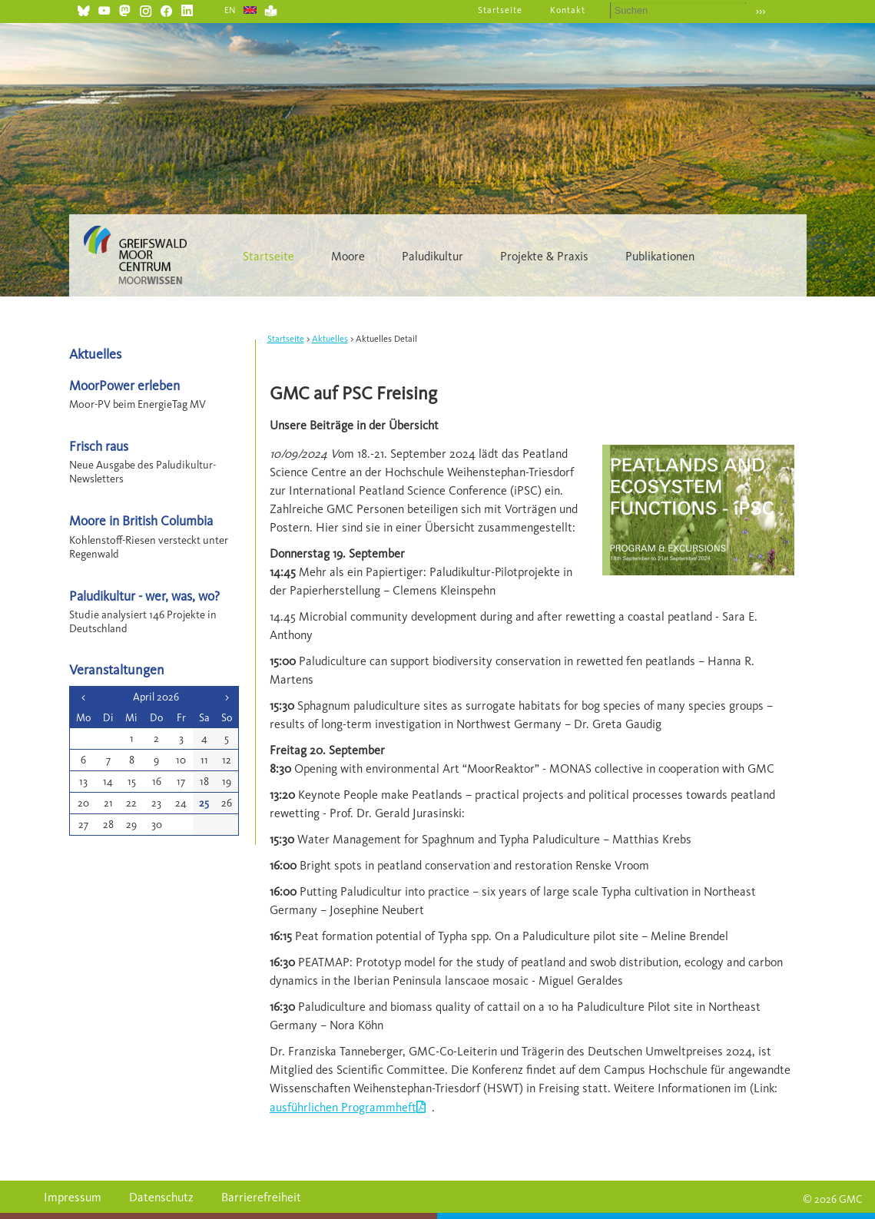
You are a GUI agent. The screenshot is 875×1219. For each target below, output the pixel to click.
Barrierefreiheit (261, 1197)
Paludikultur (432, 256)
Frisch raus (98, 446)
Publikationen (659, 256)
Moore (348, 256)
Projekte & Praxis (544, 256)
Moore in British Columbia (141, 520)
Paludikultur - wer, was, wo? (144, 596)
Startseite (500, 10)
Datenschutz (161, 1197)
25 (204, 803)
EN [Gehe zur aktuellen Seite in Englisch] (230, 10)
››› (761, 11)
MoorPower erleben (124, 385)
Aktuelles (330, 338)
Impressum (72, 1197)
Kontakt (567, 10)
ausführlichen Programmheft (343, 1107)
